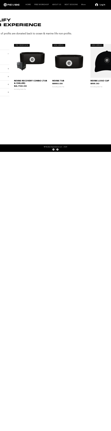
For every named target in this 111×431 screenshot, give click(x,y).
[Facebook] (57, 149)
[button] (57, 4)
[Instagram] (53, 149)
